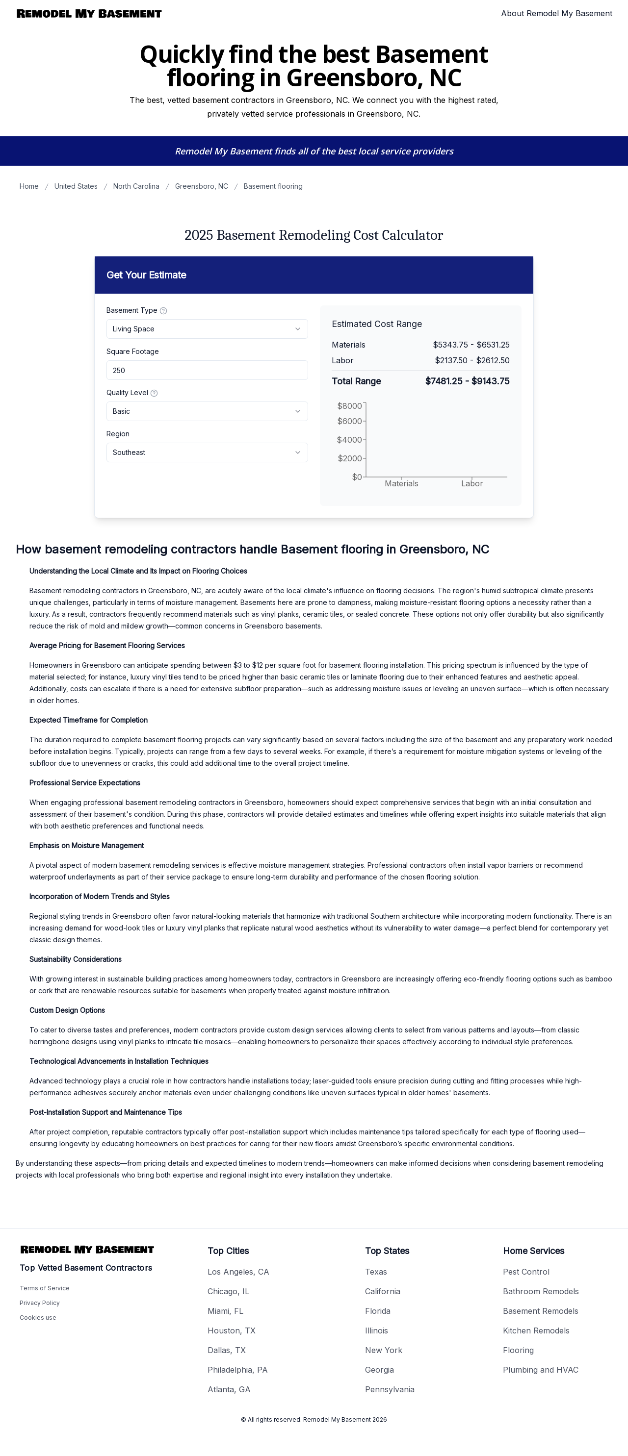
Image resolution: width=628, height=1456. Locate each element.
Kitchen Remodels (536, 1330)
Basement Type (136, 310)
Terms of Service (45, 1288)
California (382, 1291)
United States (76, 186)
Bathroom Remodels (541, 1291)
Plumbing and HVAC (540, 1370)
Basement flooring (273, 186)
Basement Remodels (540, 1311)
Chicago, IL (228, 1291)
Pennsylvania (390, 1389)
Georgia (379, 1370)
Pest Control (526, 1272)
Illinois (376, 1330)
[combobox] (207, 329)
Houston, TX (232, 1330)
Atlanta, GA (229, 1389)
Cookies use (38, 1317)
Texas (376, 1272)
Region (118, 433)
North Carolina (136, 186)
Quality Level (132, 393)
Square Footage (132, 351)
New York (383, 1350)
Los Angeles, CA (238, 1272)
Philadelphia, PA (238, 1370)
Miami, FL (225, 1311)
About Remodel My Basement (556, 13)
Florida (378, 1311)
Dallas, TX (227, 1350)
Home (29, 186)
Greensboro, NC (201, 186)
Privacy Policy (40, 1302)
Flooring (518, 1350)
